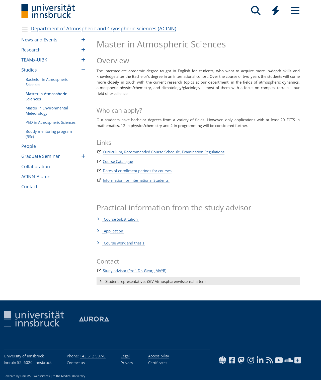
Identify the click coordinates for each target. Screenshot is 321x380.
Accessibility (158, 355)
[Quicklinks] (275, 11)
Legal (125, 355)
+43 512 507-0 (93, 355)
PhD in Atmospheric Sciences (50, 122)
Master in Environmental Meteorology (47, 110)
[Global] (275, 11)
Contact (29, 186)
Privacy (127, 362)
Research (31, 50)
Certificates (157, 362)
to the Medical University (69, 376)
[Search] (256, 11)
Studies (29, 70)
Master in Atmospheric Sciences (46, 96)
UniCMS (25, 376)
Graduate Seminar (40, 156)
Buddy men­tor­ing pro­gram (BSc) (49, 134)
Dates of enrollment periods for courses (137, 170)
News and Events (39, 40)
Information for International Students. (136, 180)
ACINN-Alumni (36, 176)
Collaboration (35, 166)
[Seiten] (295, 11)
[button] (198, 219)
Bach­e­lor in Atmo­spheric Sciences (47, 82)
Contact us (76, 362)
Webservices (42, 376)
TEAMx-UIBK (34, 60)
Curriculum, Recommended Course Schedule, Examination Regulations (163, 151)
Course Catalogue (118, 161)
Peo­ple (28, 146)
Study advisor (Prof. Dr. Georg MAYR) (134, 270)
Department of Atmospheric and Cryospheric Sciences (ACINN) (103, 28)
